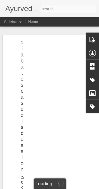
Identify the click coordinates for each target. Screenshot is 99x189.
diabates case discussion (22, 104)
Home (33, 21)
